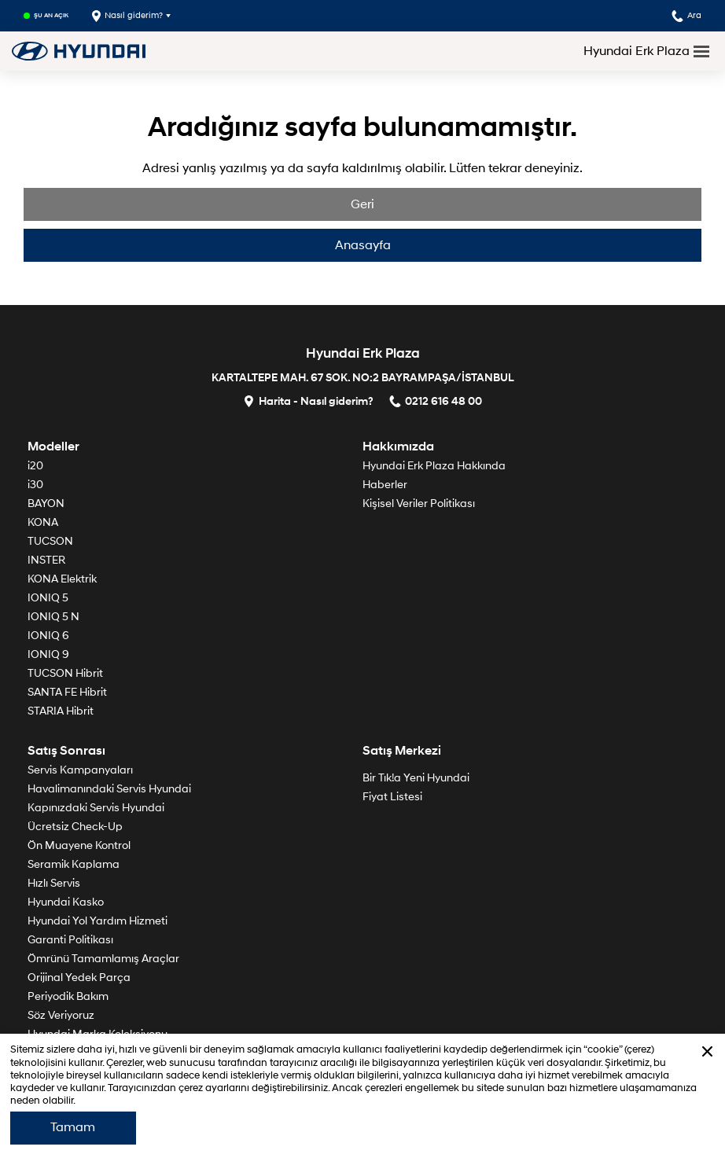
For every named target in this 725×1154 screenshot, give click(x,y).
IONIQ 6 (48, 635)
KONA (43, 522)
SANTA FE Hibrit (67, 692)
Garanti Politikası (70, 939)
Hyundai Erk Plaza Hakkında (434, 465)
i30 (35, 484)
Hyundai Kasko (66, 902)
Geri (362, 204)
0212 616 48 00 (435, 400)
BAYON (46, 503)
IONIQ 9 (48, 654)
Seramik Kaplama (74, 864)
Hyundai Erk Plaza (636, 51)
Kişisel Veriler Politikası (418, 503)
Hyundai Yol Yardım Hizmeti (97, 921)
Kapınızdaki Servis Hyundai (96, 807)
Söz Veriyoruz (61, 1015)
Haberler (384, 484)
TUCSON (50, 541)
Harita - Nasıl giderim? (308, 400)
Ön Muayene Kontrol (79, 845)
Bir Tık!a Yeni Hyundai (415, 778)
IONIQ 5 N (53, 616)
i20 (35, 465)
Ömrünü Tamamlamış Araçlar (103, 958)
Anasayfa (363, 245)
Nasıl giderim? (127, 16)
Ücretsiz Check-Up (75, 826)
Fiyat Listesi (392, 796)
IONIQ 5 (48, 598)
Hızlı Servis (54, 883)
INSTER (46, 560)
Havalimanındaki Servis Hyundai (109, 789)
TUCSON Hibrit (65, 673)
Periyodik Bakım (68, 996)
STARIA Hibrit (61, 711)
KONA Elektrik (62, 579)
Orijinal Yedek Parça (79, 977)
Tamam (72, 1127)
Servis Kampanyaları (80, 770)
